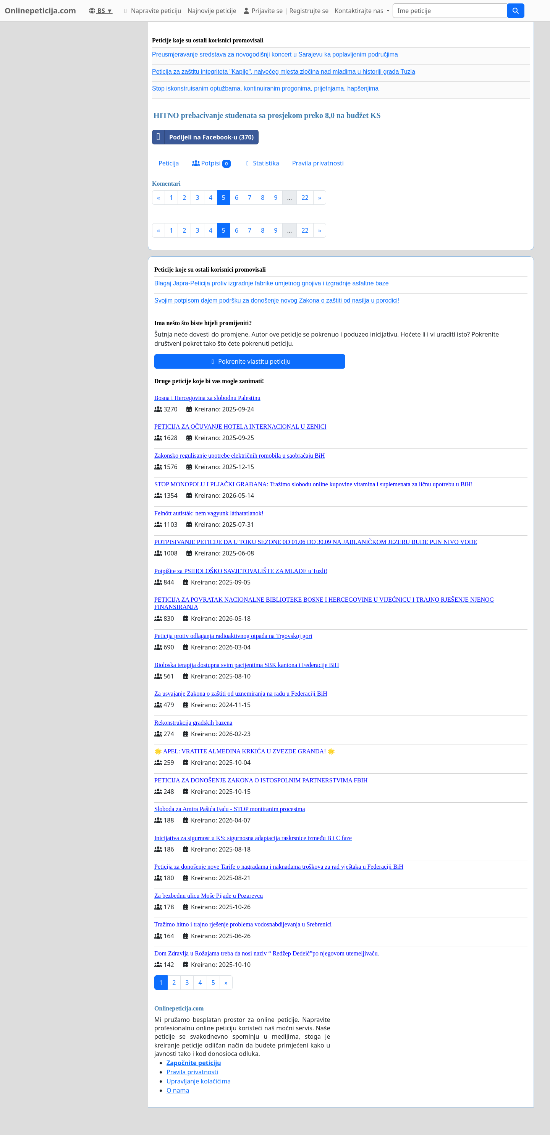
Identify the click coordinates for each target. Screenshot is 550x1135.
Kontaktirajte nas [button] (360, 10)
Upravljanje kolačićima (199, 1081)
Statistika (261, 163)
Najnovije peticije (212, 10)
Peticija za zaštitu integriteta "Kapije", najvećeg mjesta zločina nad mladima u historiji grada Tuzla (283, 71)
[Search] (450, 10)
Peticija (169, 163)
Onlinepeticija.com (40, 10)
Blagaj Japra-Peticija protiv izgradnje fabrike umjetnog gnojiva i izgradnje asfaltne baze (271, 283)
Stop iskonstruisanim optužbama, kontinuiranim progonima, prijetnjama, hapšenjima (265, 88)
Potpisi (211, 163)
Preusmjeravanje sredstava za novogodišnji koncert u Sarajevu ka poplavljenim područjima (275, 54)
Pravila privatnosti (318, 163)
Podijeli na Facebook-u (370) (203, 137)
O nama (178, 1090)
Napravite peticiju (151, 10)
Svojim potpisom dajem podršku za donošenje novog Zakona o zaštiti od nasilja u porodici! (276, 300)
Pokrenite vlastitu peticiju (250, 361)
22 (304, 197)
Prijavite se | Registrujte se (285, 10)
